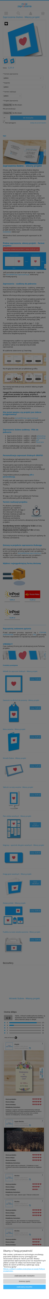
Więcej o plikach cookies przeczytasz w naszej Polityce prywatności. (24, 1270)
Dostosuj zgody (24, 1281)
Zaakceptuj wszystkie (24, 1287)
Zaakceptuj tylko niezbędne (24, 1276)
